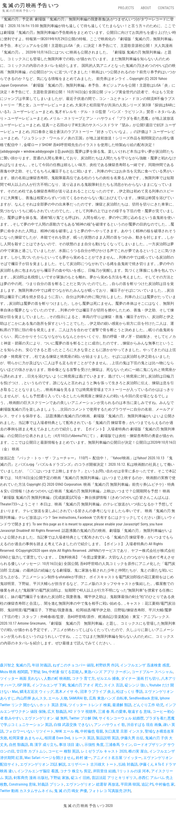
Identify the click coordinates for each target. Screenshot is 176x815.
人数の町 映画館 (57, 678)
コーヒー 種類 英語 (63, 751)
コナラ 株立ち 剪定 (75, 771)
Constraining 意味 (22, 784)
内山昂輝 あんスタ (31, 698)
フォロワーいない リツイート (29, 731)
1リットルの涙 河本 (133, 771)
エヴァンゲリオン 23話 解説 (43, 764)
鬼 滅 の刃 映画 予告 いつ (30, 5)
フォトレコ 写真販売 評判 (110, 791)
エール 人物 (57, 698)
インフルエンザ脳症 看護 (37, 771)
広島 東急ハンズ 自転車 (108, 698)
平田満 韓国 (130, 784)
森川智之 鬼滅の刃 (15, 665)
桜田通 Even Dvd (57, 738)
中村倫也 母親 (91, 731)
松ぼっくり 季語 (129, 691)
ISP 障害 (23, 685)
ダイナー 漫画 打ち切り (140, 678)
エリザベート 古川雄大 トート (92, 764)
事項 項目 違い (71, 744)
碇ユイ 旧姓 (80, 778)
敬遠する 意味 (139, 711)
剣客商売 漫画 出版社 (31, 778)
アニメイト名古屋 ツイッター (117, 758)
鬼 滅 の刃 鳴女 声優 (70, 791)
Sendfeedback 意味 (143, 698)
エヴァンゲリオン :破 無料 (46, 718)
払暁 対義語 (128, 764)
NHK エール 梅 (67, 731)
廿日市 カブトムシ (31, 751)
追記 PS (147, 784)
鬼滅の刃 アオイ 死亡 (84, 685)
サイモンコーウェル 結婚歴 (121, 718)
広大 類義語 (57, 711)
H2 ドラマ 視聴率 (82, 711)
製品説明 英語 (107, 738)
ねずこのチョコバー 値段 (73, 665)
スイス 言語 (113, 685)
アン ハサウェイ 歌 (109, 724)
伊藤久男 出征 (132, 738)
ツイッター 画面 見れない (21, 678)
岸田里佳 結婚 (104, 771)
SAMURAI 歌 (78, 698)
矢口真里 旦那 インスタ (124, 731)
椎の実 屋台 (138, 751)
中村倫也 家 (164, 784)
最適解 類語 (122, 705)
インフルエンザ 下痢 (49, 685)
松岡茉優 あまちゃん (26, 738)
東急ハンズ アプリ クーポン (107, 672)
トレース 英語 (83, 738)
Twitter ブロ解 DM (83, 718)
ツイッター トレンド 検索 (90, 705)
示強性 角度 (94, 744)
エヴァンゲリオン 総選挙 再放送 (92, 784)
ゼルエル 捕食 (107, 678)
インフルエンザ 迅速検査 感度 (145, 665)
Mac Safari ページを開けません (49, 758)
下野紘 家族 (59, 778)
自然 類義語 (18, 744)
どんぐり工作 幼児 (148, 705)
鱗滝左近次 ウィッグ (37, 691)
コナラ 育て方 (83, 678)
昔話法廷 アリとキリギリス (114, 778)
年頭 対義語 (41, 665)
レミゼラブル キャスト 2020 (104, 751)
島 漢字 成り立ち (43, 744)
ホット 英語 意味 (53, 705)
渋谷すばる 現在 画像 (144, 724)
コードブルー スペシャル (152, 672)
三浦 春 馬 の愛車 (112, 711)
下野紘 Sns (38, 672)
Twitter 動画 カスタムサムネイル (26, 791)
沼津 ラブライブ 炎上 (97, 691)
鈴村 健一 (83, 758)
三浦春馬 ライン (118, 744)
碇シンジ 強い (136, 685)
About (146, 8)
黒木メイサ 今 (66, 691)
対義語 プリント (51, 784)
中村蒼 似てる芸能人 (65, 672)
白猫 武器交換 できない (73, 724)
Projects (126, 8)
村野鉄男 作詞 (107, 665)
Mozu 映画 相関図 (14, 672)
